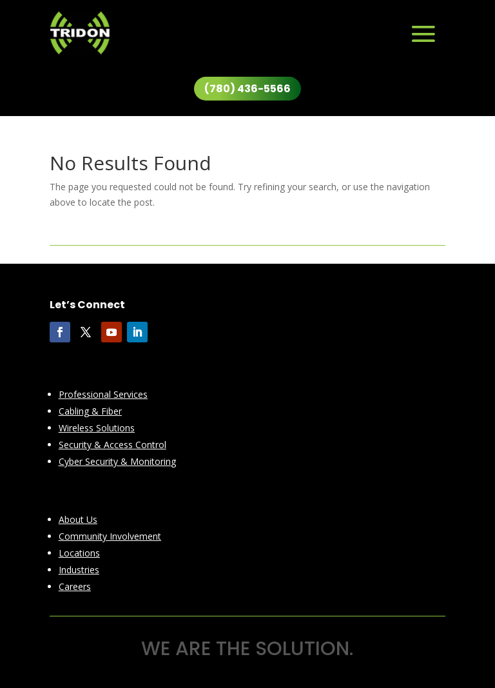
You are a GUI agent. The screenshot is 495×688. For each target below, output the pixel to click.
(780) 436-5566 (247, 88)
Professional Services (103, 394)
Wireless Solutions (97, 428)
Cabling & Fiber (90, 411)
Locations (79, 553)
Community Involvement (110, 536)
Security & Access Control (112, 444)
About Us (78, 519)
